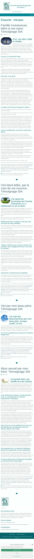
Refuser (17, 553)
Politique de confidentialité (20, 534)
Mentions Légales (12, 534)
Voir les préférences (17, 556)
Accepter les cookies (17, 550)
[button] (32, 544)
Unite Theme (26, 536)
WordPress (17, 537)
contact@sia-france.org (10, 522)
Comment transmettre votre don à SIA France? (9, 529)
